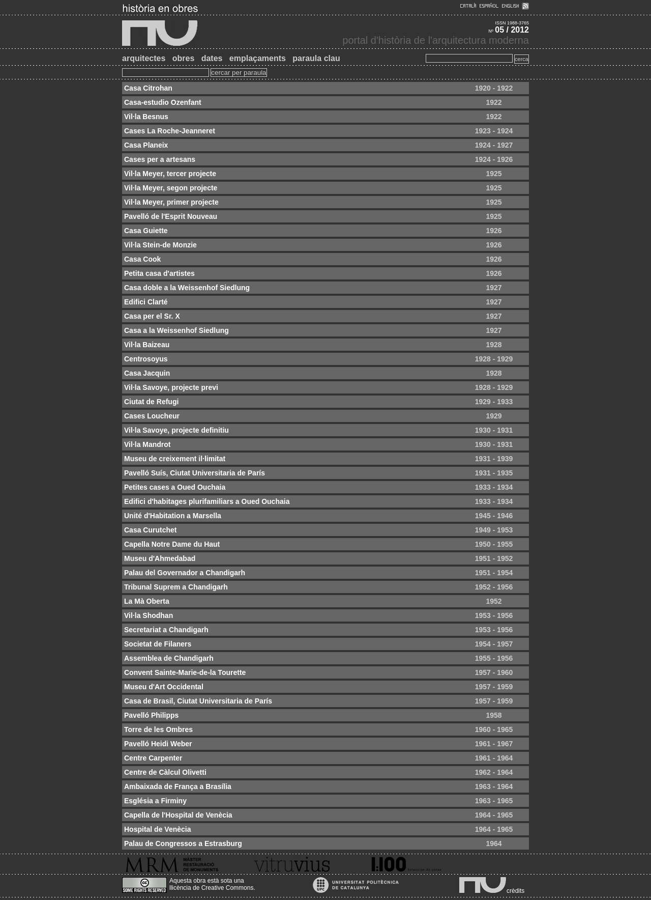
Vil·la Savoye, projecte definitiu (176, 430)
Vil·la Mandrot (147, 444)
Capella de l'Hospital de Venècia (178, 815)
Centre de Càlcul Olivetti (165, 772)
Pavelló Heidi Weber (158, 744)
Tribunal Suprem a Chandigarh (176, 587)
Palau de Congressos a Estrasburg (183, 843)
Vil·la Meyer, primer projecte (171, 202)
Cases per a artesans (159, 159)
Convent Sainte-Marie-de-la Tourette (185, 672)
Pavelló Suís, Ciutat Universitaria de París (194, 473)
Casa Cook (142, 259)
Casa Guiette (146, 231)
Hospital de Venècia (157, 829)
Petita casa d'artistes (159, 273)
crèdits (515, 890)
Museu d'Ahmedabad (159, 558)
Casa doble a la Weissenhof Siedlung (187, 288)
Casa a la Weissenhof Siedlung (176, 330)
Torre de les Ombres (158, 729)
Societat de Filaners (157, 644)
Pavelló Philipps (151, 715)
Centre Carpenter (153, 758)
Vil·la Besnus (146, 116)
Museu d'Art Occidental (163, 687)
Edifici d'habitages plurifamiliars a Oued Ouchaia (206, 501)
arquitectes (143, 58)
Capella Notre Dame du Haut (172, 544)
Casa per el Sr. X (152, 316)
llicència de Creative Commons (211, 887)
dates (212, 58)
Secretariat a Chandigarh (166, 630)
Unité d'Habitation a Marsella (172, 516)
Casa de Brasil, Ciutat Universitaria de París (198, 701)
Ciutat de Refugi (151, 402)
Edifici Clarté (146, 302)
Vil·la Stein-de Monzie (160, 245)
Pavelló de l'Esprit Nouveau (170, 216)
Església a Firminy (155, 801)
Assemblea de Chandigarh (169, 658)
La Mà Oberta (146, 601)
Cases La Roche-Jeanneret (169, 131)
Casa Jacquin (147, 373)
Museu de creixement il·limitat (174, 459)
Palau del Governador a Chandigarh (184, 573)
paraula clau (316, 58)
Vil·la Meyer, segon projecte (170, 188)
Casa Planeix (146, 145)
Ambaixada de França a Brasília (177, 786)
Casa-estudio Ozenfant (162, 102)
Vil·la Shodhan (148, 615)
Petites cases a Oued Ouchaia (174, 487)
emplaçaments (257, 58)
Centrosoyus (146, 359)
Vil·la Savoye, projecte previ (171, 387)
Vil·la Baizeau (146, 345)
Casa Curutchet (150, 530)
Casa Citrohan (148, 88)
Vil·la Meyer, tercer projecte (170, 174)
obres (183, 58)
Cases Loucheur (152, 416)
